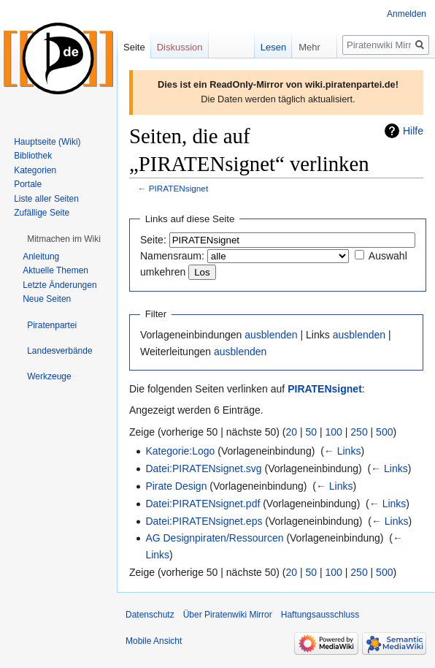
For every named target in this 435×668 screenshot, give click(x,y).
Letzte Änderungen (59, 285)
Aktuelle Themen (55, 270)
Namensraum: (172, 256)
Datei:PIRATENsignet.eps (203, 521)
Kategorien (35, 170)
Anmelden (406, 14)
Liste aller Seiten (46, 199)
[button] (64, 239)
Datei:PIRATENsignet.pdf (202, 503)
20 (292, 432)
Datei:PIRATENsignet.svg (203, 468)
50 (311, 432)
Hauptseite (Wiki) (47, 142)
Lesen (264, 47)
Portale (28, 184)
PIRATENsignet (178, 188)
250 (358, 432)
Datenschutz (150, 615)
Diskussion (180, 47)
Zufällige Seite (41, 213)
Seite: (153, 240)
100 (334, 432)
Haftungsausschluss (320, 615)
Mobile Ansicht (154, 641)
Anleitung (41, 256)
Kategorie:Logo (180, 451)
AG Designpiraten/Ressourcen (214, 538)
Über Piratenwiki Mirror (227, 615)
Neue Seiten (47, 299)
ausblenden (271, 335)
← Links (342, 451)
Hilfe (413, 131)
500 (384, 432)
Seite (134, 47)
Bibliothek (33, 156)
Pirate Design (176, 486)
